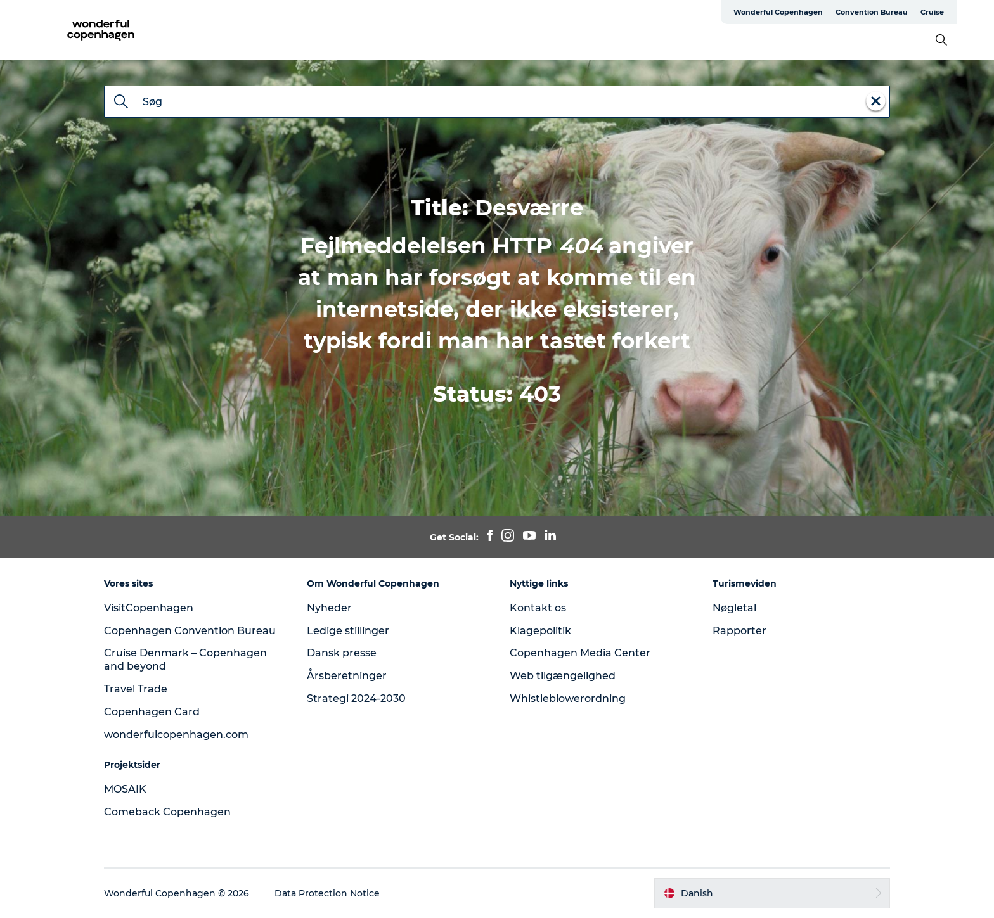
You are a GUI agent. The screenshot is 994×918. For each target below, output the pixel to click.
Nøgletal (734, 608)
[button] (772, 893)
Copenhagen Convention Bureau (190, 631)
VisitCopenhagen (148, 608)
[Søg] (121, 102)
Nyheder (329, 608)
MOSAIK (125, 789)
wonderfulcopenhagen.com (176, 735)
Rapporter (739, 631)
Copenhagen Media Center (580, 653)
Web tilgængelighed (563, 676)
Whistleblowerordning (568, 698)
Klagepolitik (540, 631)
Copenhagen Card (152, 712)
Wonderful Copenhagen (778, 12)
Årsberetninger (347, 676)
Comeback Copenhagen (167, 812)
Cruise (932, 12)
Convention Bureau (872, 12)
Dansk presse (342, 653)
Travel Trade (135, 689)
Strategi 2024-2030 (356, 698)
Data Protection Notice (327, 893)
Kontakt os (538, 608)
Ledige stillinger (348, 631)
